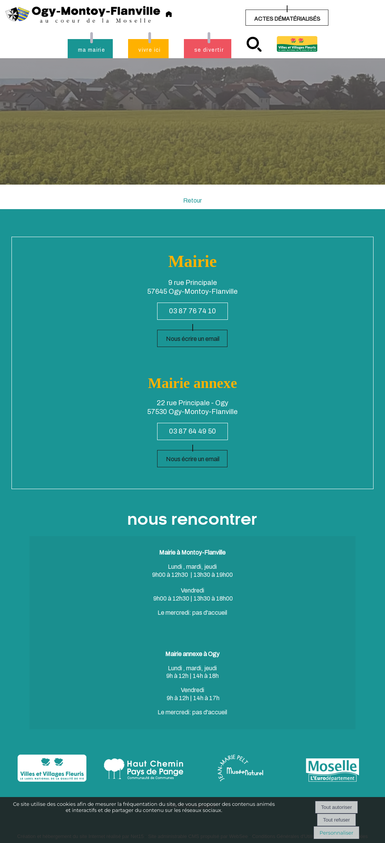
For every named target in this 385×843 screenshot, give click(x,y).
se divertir (209, 50)
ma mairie (92, 50)
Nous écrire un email (192, 339)
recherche (254, 44)
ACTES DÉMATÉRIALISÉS (287, 19)
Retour (192, 200)
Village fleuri (297, 44)
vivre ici (149, 50)
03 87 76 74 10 (192, 311)
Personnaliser (336, 833)
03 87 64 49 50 (192, 431)
